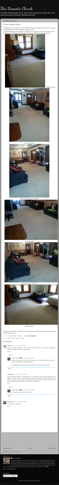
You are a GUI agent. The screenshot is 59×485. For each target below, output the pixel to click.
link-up (13, 338)
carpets (9, 338)
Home (30, 448)
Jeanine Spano (15, 358)
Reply (8, 351)
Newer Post (7, 448)
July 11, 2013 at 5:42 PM (20, 374)
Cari (14, 28)
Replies (11, 355)
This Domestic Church (16, 8)
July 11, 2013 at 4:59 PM (28, 358)
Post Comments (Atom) (16, 451)
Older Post (52, 448)
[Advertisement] (29, 440)
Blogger (38, 480)
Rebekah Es (10, 401)
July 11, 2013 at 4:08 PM (19, 345)
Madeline (9, 345)
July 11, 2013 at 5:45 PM (28, 390)
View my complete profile (9, 469)
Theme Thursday (19, 338)
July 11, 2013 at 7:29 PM (20, 401)
